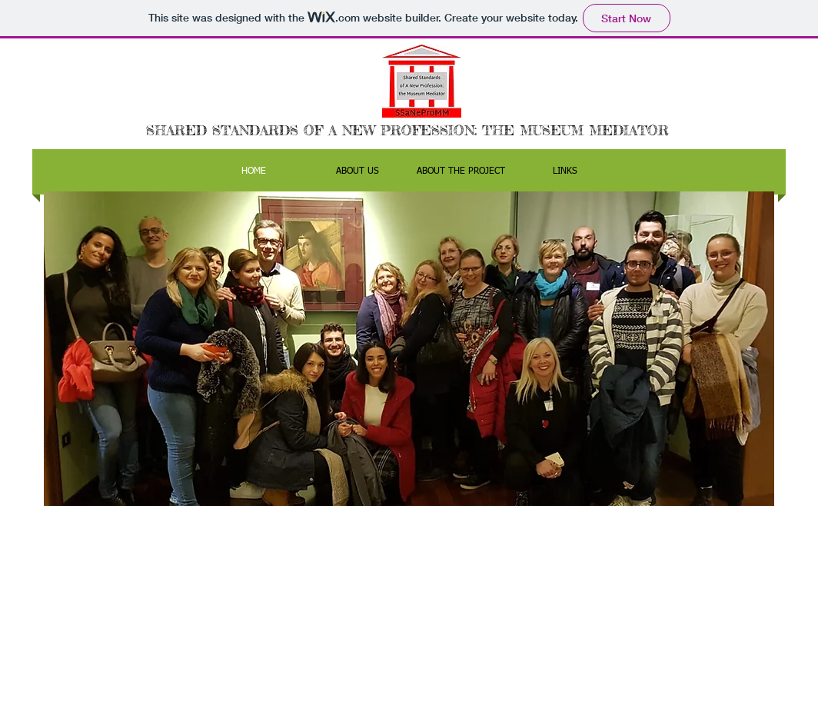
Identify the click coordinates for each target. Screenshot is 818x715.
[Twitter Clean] (693, 629)
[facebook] (740, 629)
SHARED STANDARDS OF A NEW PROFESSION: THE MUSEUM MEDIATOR (407, 129)
